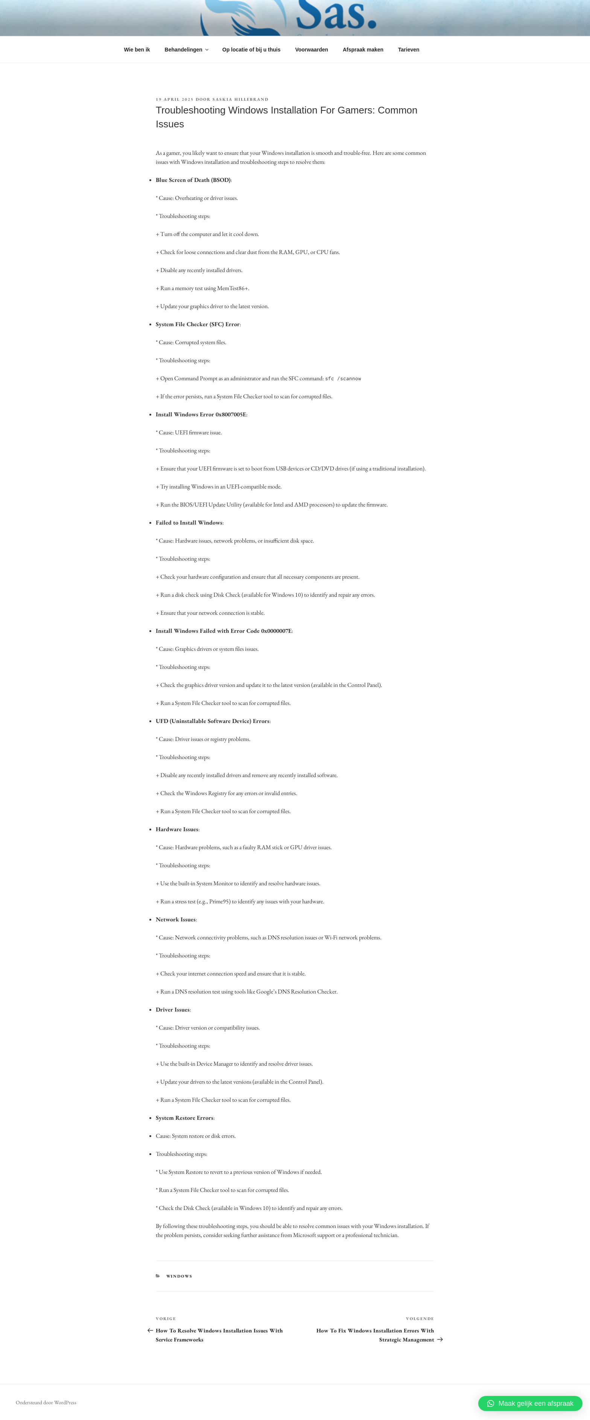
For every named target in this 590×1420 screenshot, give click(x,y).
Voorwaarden (311, 50)
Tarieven (409, 50)
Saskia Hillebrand (241, 99)
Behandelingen (187, 50)
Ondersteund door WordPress (46, 1402)
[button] (530, 1403)
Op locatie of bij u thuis (251, 50)
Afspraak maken (363, 50)
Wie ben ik (137, 50)
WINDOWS (179, 1276)
